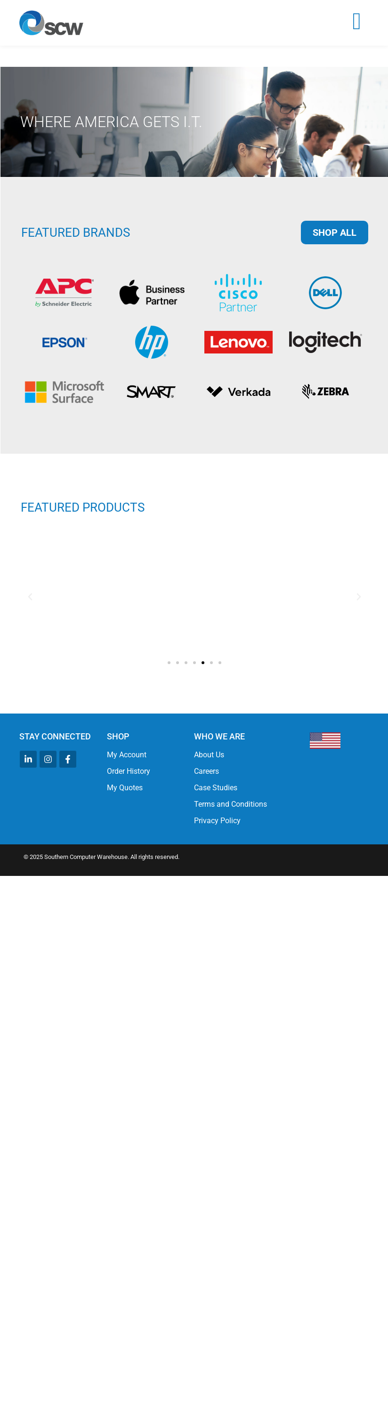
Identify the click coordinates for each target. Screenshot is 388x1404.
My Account (126, 754)
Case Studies (215, 787)
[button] (30, 597)
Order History (128, 771)
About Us (209, 754)
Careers (206, 771)
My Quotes (125, 787)
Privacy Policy (217, 820)
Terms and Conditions (230, 804)
